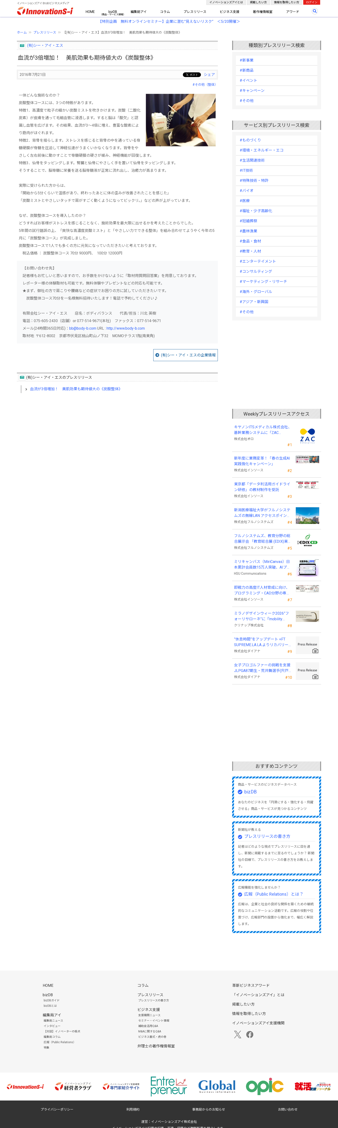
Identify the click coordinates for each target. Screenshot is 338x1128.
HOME (90, 12)
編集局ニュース (53, 1020)
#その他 (247, 100)
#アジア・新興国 (254, 302)
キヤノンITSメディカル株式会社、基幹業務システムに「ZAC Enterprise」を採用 (263, 430)
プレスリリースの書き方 (267, 836)
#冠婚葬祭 (248, 221)
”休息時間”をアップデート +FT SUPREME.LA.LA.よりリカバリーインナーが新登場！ (261, 642)
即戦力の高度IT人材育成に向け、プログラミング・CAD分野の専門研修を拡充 (262, 590)
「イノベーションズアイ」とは (258, 995)
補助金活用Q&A (148, 1026)
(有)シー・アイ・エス (45, 45)
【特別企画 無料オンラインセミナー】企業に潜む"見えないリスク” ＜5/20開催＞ (169, 21)
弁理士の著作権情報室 (156, 1046)
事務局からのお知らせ (208, 1109)
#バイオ (247, 190)
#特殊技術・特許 (254, 180)
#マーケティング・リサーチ (263, 281)
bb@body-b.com (82, 328)
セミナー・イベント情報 (153, 1020)
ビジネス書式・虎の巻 (152, 1036)
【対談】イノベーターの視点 (62, 1031)
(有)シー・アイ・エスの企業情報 (188, 355)
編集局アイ (139, 12)
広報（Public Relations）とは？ (273, 894)
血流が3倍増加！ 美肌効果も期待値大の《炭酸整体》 (76, 389)
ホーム (22, 32)
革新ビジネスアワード (251, 985)
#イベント (248, 80)
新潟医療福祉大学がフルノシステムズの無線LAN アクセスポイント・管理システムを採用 (262, 513)
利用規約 (132, 1109)
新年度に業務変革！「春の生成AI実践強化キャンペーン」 (262, 461)
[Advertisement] (117, 437)
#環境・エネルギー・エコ (262, 150)
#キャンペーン (252, 90)
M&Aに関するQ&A (149, 1031)
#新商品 (247, 70)
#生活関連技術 (252, 160)
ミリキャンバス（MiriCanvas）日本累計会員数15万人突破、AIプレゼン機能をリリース (262, 564)
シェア (209, 74)
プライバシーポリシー (57, 1109)
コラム (165, 12)
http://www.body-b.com (126, 328)
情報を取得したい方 (286, 2)
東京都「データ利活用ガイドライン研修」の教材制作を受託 (262, 487)
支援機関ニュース (149, 1015)
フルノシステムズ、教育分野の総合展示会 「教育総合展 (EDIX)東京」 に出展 (262, 539)
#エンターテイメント (258, 261)
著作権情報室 (263, 12)
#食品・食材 (250, 241)
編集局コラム (52, 1036)
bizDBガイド (52, 1000)
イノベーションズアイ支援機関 (258, 1023)
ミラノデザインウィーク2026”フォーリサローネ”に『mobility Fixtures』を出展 (261, 616)
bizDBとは (50, 1005)
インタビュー (52, 1026)
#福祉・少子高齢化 (256, 211)
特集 (46, 1047)
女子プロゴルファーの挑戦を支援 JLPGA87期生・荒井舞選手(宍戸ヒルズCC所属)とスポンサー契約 (262, 668)
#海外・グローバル (256, 291)
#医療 (245, 201)
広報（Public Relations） (60, 1042)
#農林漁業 (248, 231)
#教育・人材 (250, 251)
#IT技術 (246, 170)
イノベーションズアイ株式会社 (174, 1122)
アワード (292, 12)
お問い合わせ (288, 1109)
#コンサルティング (256, 271)
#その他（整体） (205, 84)
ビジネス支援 (229, 12)
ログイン (311, 2)
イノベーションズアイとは (226, 2)
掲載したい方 (258, 2)
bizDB (112, 12)
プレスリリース (195, 12)
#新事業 (247, 60)
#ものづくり (250, 140)
